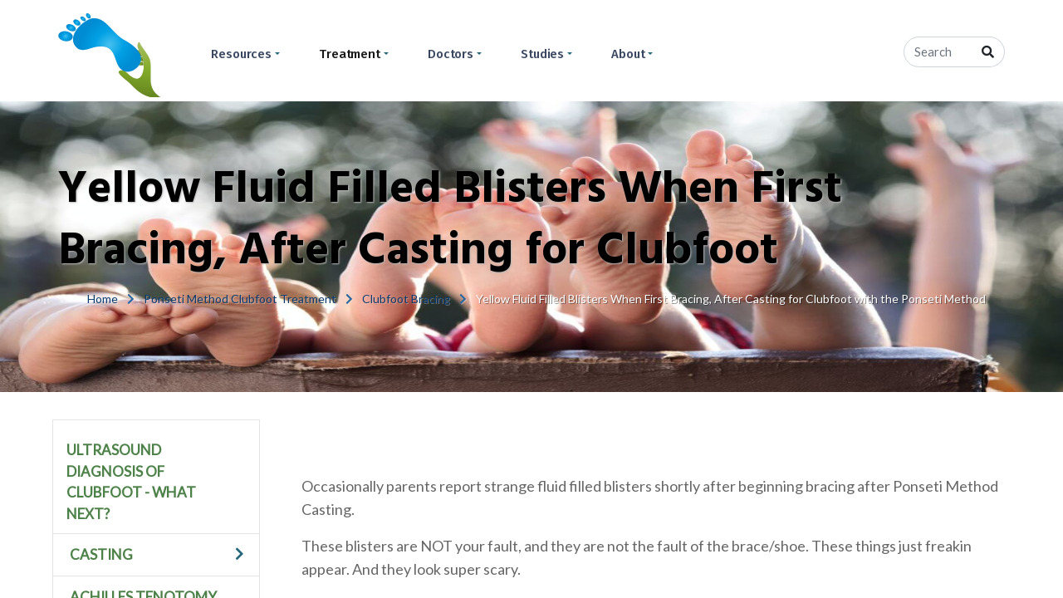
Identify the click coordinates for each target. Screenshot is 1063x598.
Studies (542, 54)
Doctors (450, 54)
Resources (241, 54)
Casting (101, 554)
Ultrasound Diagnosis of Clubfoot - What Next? (131, 481)
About (628, 54)
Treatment (349, 54)
